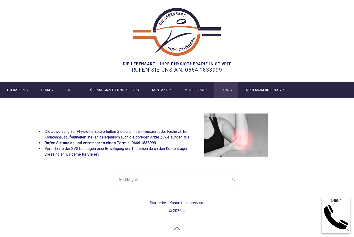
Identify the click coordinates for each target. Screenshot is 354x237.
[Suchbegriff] (177, 179)
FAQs (225, 90)
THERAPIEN (16, 90)
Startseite (158, 203)
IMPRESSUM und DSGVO (264, 90)
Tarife (72, 90)
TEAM (45, 90)
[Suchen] (234, 179)
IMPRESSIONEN (196, 90)
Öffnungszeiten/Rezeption (114, 90)
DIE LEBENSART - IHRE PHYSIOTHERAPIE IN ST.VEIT (177, 64)
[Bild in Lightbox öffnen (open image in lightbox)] (236, 135)
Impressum (194, 203)
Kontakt (160, 90)
